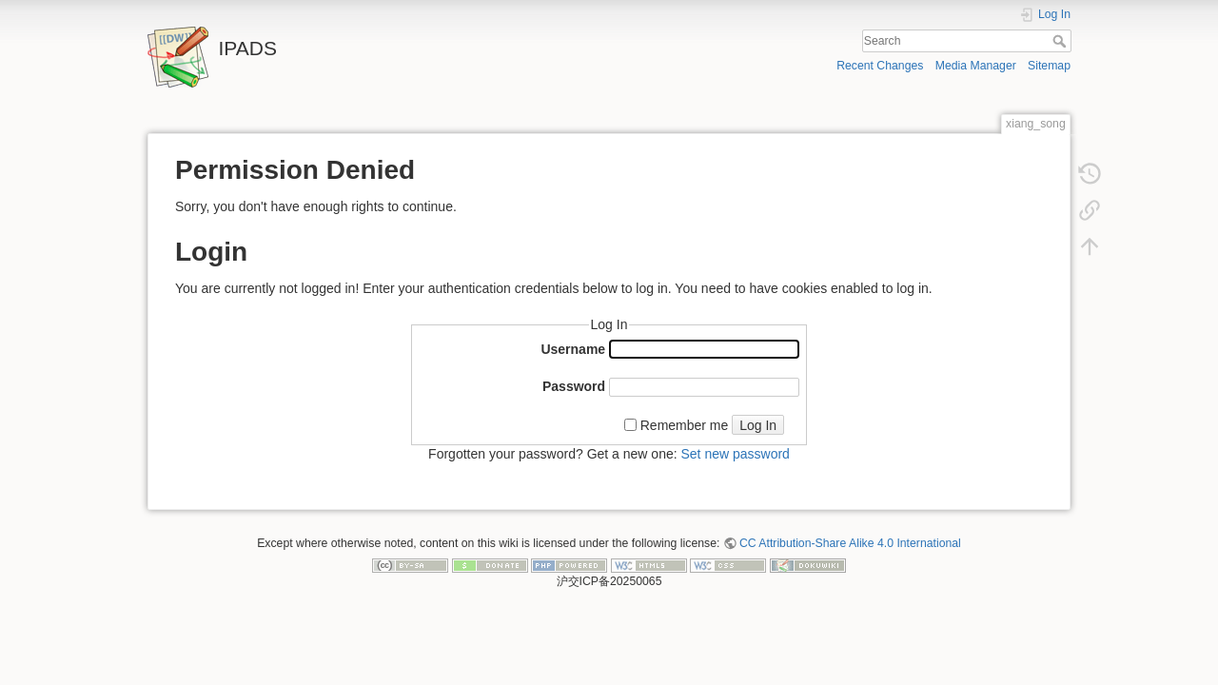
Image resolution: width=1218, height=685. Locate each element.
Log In (757, 425)
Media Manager (975, 65)
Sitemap (1049, 65)
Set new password (734, 453)
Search (1061, 41)
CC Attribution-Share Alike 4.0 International (850, 543)
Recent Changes (879, 65)
